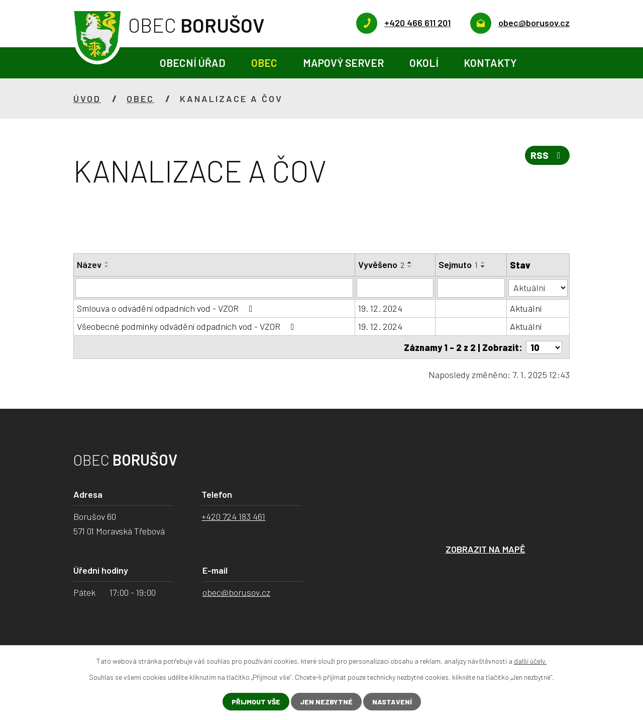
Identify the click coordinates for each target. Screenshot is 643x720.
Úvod (134, 63)
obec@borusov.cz (236, 591)
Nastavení (392, 701)
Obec (264, 62)
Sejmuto (458, 264)
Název (89, 264)
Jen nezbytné (326, 701)
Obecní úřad (193, 62)
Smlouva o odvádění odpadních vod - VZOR (167, 307)
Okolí (424, 62)
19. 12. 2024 (381, 307)
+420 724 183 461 (233, 515)
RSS (547, 155)
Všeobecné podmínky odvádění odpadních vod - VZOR (187, 325)
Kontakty (490, 62)
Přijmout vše (256, 701)
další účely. (530, 661)
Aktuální (526, 307)
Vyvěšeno (382, 264)
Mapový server (343, 62)
